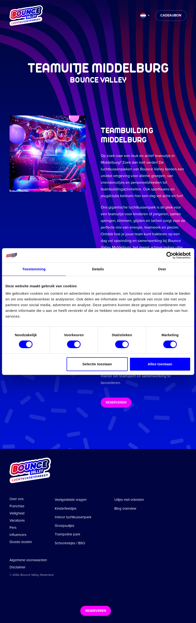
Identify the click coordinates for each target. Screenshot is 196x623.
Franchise (17, 506)
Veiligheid (17, 513)
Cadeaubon (170, 15)
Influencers (18, 535)
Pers (13, 527)
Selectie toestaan (97, 364)
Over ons (17, 499)
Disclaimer (17, 567)
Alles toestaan (160, 364)
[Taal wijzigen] (144, 15)
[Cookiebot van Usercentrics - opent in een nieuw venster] (170, 255)
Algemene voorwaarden (28, 560)
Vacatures (17, 520)
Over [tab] (162, 269)
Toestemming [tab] (34, 269)
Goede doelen (21, 542)
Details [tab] (98, 269)
